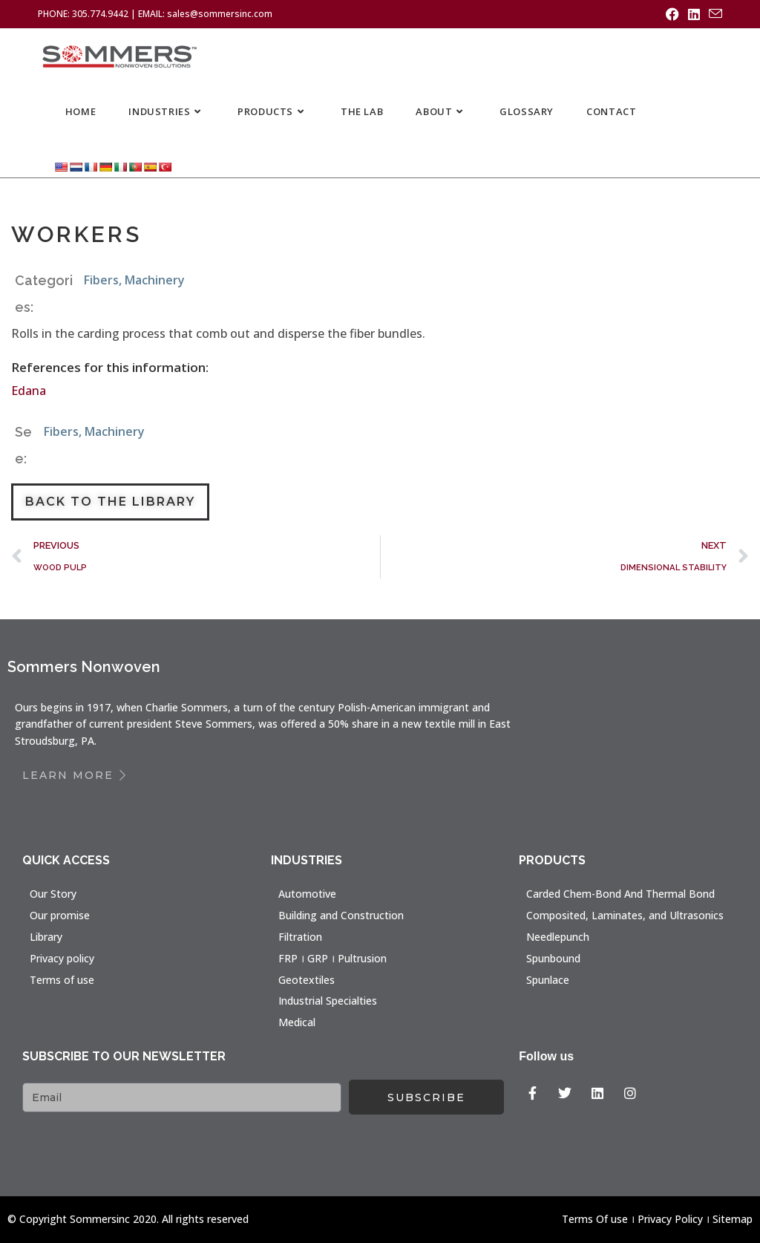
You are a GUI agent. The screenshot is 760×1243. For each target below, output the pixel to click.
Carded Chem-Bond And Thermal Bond (620, 894)
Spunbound (553, 958)
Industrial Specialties (327, 1001)
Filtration (300, 937)
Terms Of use (595, 1219)
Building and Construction (341, 915)
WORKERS (76, 234)
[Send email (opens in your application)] (713, 14)
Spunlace (547, 980)
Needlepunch (557, 937)
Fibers (101, 280)
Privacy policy (62, 958)
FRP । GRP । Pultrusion (332, 958)
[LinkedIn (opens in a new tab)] (694, 14)
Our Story (53, 894)
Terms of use (62, 980)
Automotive (307, 894)
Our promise (60, 915)
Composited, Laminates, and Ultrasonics (625, 915)
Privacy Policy (670, 1219)
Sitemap (732, 1219)
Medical (296, 1022)
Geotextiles (306, 980)
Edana (28, 390)
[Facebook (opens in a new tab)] (672, 14)
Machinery (155, 280)
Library (46, 937)
